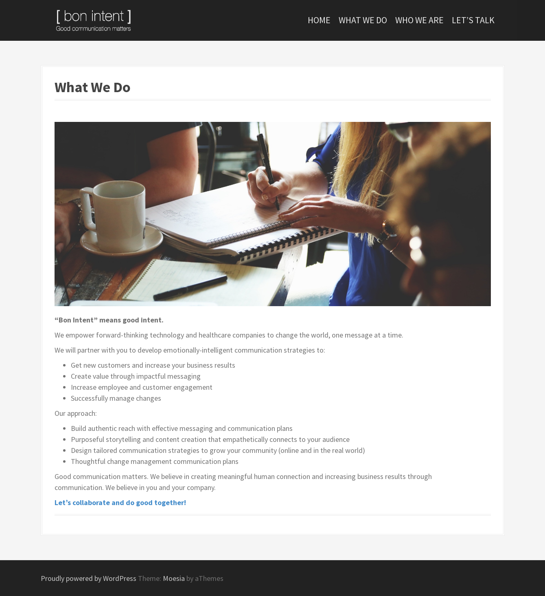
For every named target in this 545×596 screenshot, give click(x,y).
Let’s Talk (473, 20)
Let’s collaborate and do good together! (120, 502)
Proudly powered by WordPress (88, 578)
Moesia (174, 578)
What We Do (363, 20)
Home (319, 20)
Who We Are (419, 20)
